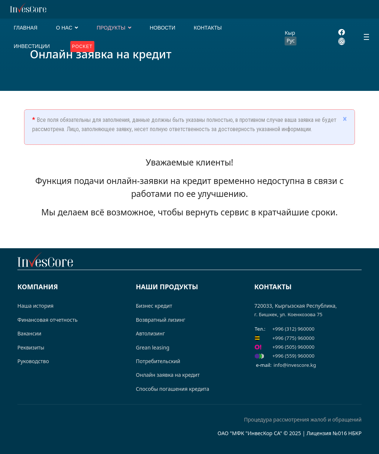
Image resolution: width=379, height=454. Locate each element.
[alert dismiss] (345, 119)
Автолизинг (150, 333)
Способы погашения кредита (172, 388)
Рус (290, 40)
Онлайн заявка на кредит (168, 374)
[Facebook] (341, 32)
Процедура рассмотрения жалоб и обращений (303, 419)
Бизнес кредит (154, 305)
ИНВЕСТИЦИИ (32, 46)
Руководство (33, 361)
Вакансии (29, 333)
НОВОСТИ (162, 28)
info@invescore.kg (295, 365)
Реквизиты (30, 347)
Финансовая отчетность (47, 319)
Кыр (290, 32)
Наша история (35, 305)
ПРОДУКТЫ (111, 28)
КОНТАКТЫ (208, 28)
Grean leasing (153, 347)
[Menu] (366, 37)
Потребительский (158, 361)
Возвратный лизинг (160, 319)
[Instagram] (341, 41)
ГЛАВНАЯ (25, 28)
